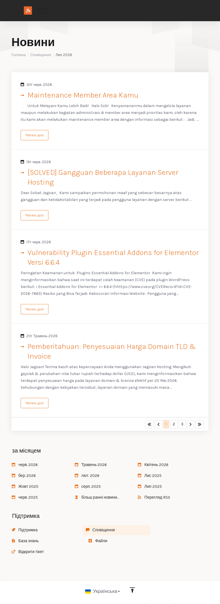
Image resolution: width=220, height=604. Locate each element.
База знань (151, 531)
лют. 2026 (87, 476)
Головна (18, 55)
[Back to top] (132, 580)
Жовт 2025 (25, 487)
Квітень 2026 (153, 465)
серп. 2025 (88, 487)
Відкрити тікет (91, 542)
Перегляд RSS (154, 498)
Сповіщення (40, 55)
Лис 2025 (150, 476)
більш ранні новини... (97, 498)
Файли (21, 542)
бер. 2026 (24, 476)
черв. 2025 (25, 498)
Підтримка (25, 531)
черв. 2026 (25, 465)
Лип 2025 (150, 487)
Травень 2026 (91, 465)
